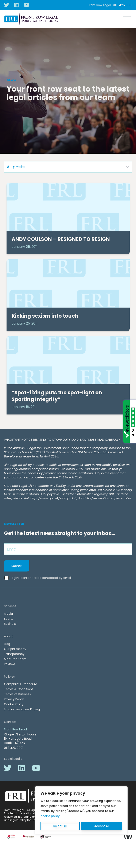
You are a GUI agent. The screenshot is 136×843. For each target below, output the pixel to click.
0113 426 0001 (122, 5)
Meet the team (15, 659)
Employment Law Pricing (22, 709)
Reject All (60, 826)
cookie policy (50, 816)
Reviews (10, 664)
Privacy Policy (14, 699)
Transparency (14, 654)
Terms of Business (17, 694)
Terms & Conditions (18, 689)
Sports (8, 619)
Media (8, 614)
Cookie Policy (13, 704)
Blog (7, 644)
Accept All (101, 826)
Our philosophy (15, 649)
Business (10, 624)
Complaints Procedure (20, 684)
